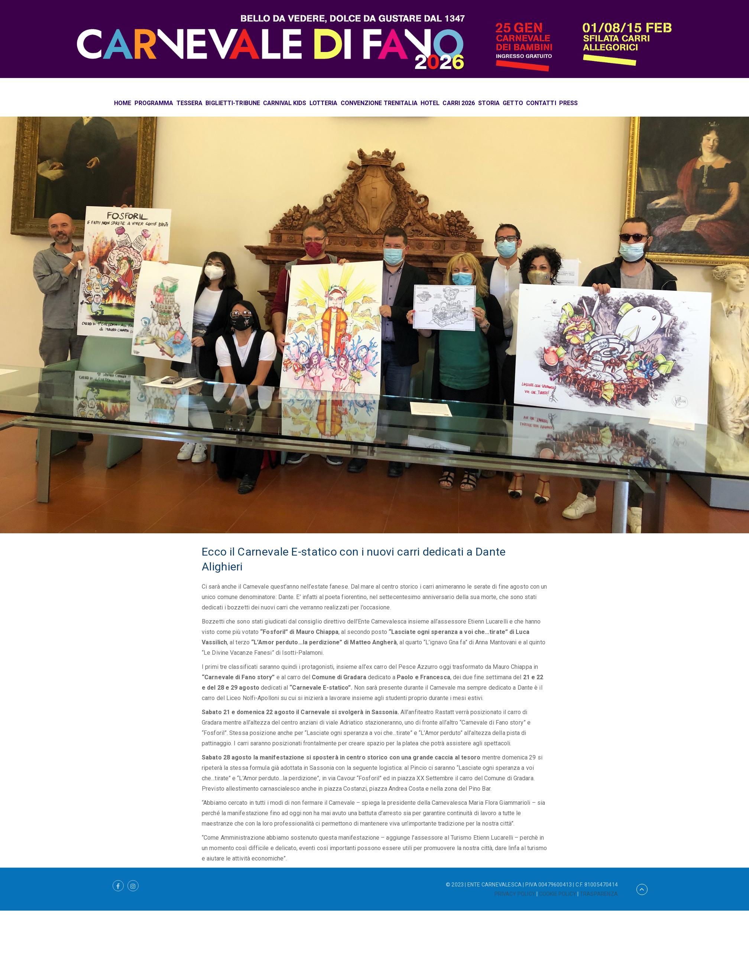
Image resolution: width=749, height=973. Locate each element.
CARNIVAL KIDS (284, 103)
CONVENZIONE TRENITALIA (379, 103)
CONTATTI (541, 103)
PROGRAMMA (154, 103)
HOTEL (430, 103)
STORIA (489, 103)
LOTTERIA (323, 103)
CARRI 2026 (458, 103)
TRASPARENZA (599, 894)
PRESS (568, 103)
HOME (122, 103)
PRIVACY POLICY (515, 894)
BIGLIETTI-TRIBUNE (232, 103)
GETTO (513, 103)
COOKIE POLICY (558, 894)
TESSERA (189, 103)
